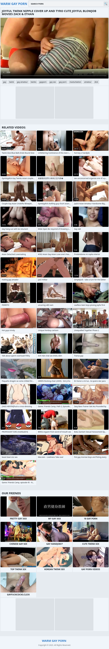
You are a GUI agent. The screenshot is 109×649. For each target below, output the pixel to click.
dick (96, 82)
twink (11, 82)
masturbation (75, 82)
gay (4, 82)
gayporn (42, 82)
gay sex (53, 82)
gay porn (62, 82)
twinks (33, 82)
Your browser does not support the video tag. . (54, 48)
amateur (87, 82)
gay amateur (22, 82)
